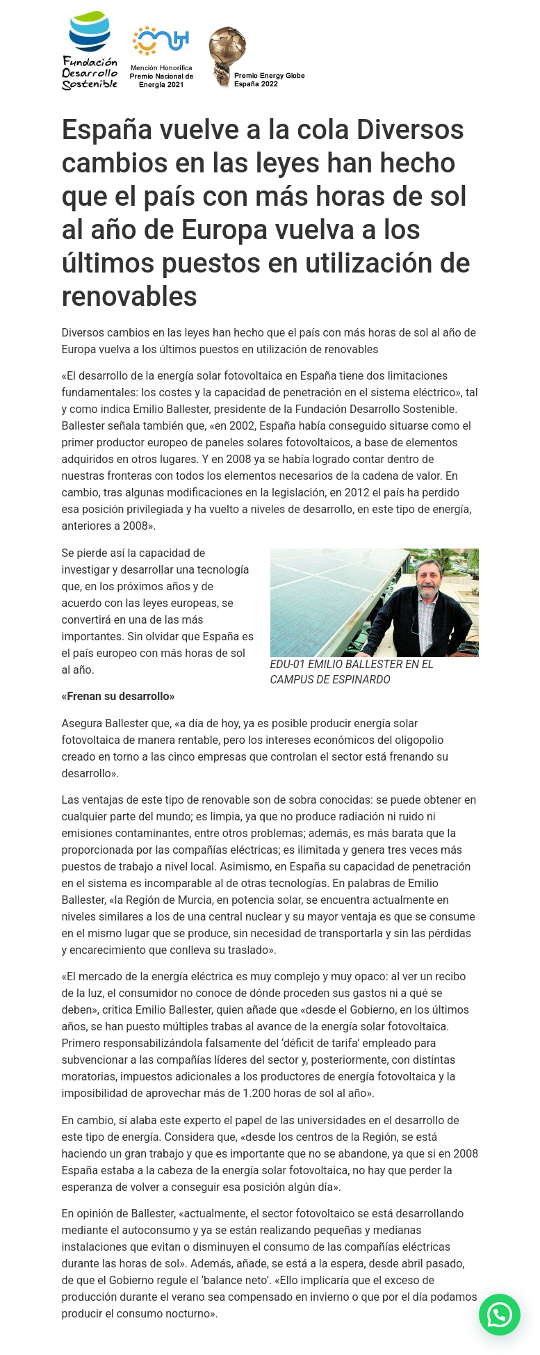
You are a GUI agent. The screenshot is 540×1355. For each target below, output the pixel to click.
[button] (500, 1315)
